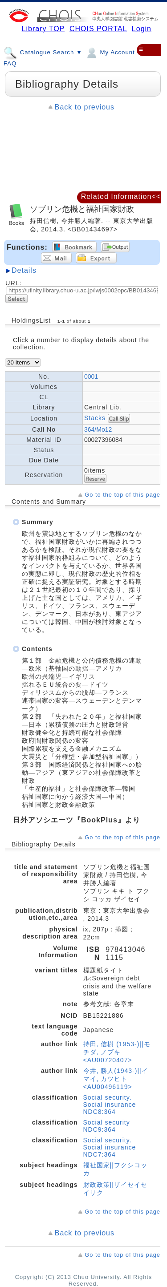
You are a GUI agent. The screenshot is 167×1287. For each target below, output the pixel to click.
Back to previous (84, 107)
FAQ (10, 63)
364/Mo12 (98, 429)
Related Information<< (121, 196)
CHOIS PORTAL (98, 28)
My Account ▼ (114, 52)
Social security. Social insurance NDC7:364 (109, 1147)
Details (24, 270)
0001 (91, 376)
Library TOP (43, 28)
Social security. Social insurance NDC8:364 (109, 1104)
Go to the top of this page (122, 494)
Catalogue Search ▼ (43, 52)
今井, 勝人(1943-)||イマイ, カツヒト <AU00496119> (115, 1078)
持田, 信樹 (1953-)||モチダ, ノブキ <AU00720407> (117, 1052)
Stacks (95, 417)
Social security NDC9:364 (106, 1126)
